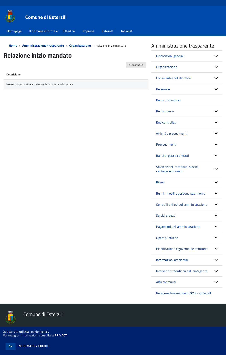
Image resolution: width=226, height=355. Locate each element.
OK (10, 346)
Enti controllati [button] (166, 122)
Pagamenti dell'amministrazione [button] (178, 226)
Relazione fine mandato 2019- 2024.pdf (183, 293)
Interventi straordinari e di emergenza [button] (181, 271)
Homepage (14, 31)
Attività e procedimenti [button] (171, 133)
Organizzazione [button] (166, 66)
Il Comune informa (42, 31)
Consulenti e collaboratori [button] (173, 78)
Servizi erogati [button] (166, 215)
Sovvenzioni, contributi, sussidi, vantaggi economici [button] (177, 169)
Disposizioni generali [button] (170, 56)
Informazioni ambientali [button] (172, 259)
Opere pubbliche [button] (167, 237)
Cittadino (69, 31)
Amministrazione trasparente (43, 45)
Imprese (88, 31)
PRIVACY (61, 335)
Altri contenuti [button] (166, 282)
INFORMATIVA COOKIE (33, 346)
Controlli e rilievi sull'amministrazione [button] (181, 204)
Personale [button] (163, 89)
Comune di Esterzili (46, 17)
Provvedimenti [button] (166, 144)
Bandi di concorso (168, 100)
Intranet (126, 31)
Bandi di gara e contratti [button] (172, 155)
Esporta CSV (136, 65)
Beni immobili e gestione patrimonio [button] (180, 193)
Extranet (107, 31)
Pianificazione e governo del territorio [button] (181, 248)
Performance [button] (165, 111)
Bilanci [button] (160, 182)
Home (13, 45)
